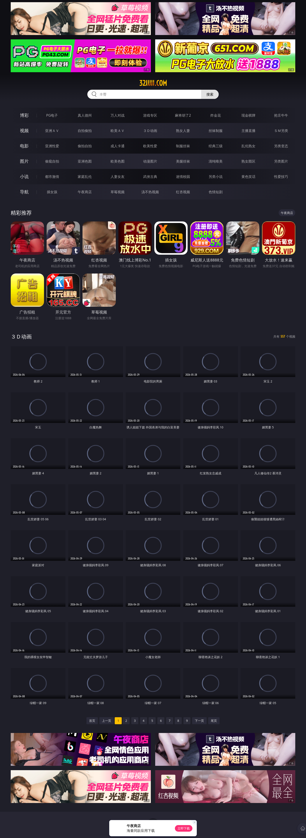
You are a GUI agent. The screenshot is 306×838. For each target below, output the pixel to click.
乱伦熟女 (248, 146)
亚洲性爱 (52, 146)
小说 (24, 176)
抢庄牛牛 (281, 115)
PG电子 (52, 115)
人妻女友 (118, 176)
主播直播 (248, 130)
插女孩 (52, 191)
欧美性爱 (150, 146)
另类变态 (281, 146)
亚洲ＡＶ (52, 130)
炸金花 (215, 115)
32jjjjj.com (153, 83)
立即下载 (184, 828)
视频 (24, 130)
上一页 (106, 721)
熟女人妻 (183, 130)
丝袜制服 (216, 130)
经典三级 (216, 146)
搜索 (209, 94)
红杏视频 (183, 191)
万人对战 (118, 115)
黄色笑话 (248, 176)
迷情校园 (183, 176)
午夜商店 (85, 191)
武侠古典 (150, 176)
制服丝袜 (183, 146)
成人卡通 (118, 146)
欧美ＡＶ (118, 130)
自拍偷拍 (85, 130)
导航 (24, 192)
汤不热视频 (150, 191)
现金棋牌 (248, 115)
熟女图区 (248, 161)
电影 (24, 146)
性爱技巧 (281, 176)
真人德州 (85, 115)
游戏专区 (150, 115)
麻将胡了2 (183, 115)
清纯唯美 (216, 161)
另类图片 (281, 161)
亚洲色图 (85, 161)
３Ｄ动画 (150, 130)
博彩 (24, 115)
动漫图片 (150, 161)
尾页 (214, 721)
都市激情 (52, 176)
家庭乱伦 (85, 176)
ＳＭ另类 (281, 130)
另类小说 (216, 176)
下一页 (199, 721)
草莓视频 (118, 191)
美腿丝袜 (183, 161)
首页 (92, 721)
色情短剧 (216, 191)
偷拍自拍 (85, 146)
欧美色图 (118, 161)
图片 (24, 161)
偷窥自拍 (52, 161)
